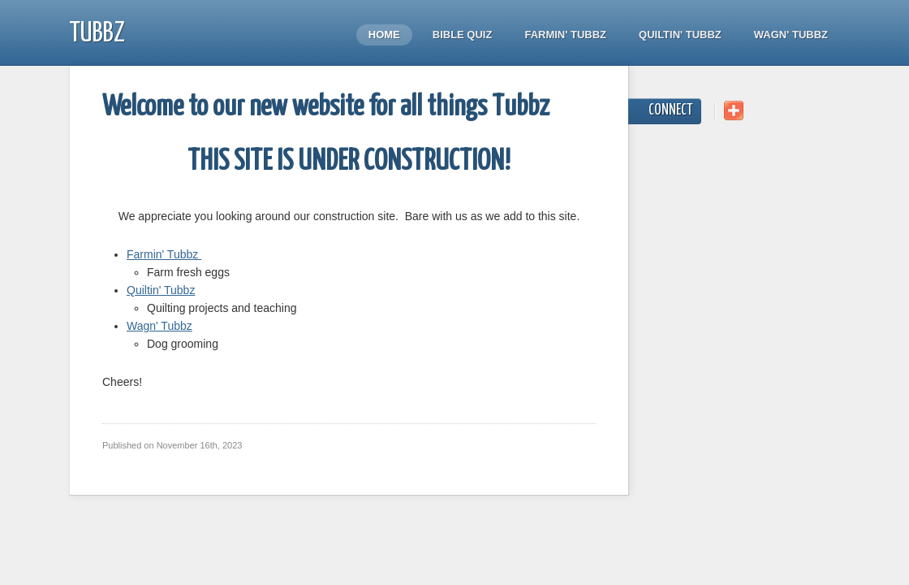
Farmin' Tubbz (565, 34)
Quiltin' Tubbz (680, 34)
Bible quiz (463, 34)
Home (384, 34)
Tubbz (97, 33)
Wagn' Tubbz (791, 34)
